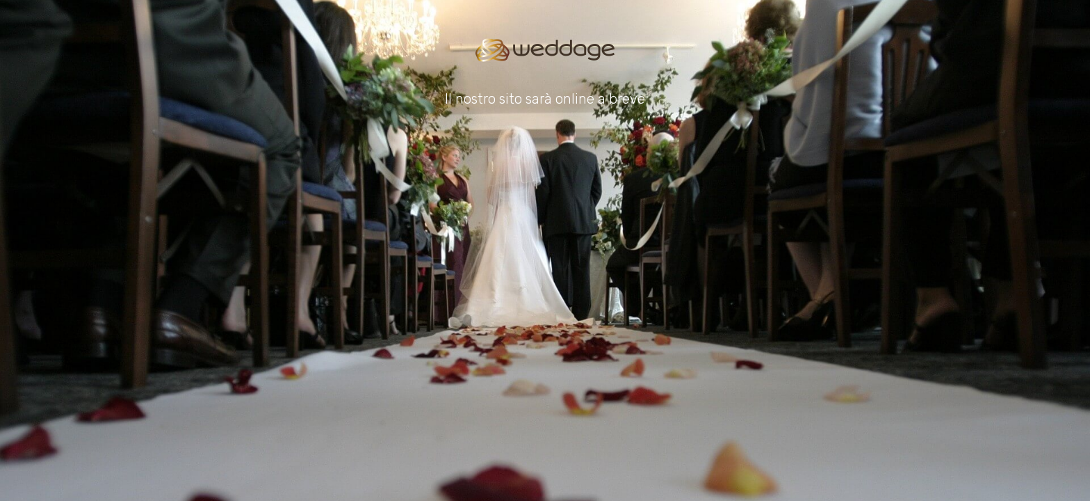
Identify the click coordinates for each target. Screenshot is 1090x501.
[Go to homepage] (545, 50)
